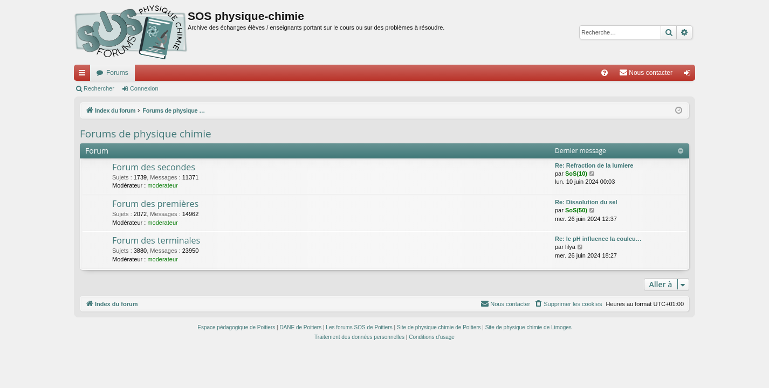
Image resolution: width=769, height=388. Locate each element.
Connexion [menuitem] (689, 75)
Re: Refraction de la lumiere (594, 165)
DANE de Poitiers (300, 327)
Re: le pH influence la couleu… (598, 238)
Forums (117, 73)
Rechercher (99, 88)
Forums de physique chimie (145, 134)
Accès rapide (84, 75)
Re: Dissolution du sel (586, 202)
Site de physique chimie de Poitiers (439, 327)
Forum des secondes (153, 167)
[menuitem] (604, 73)
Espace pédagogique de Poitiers (236, 327)
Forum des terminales (156, 240)
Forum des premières (155, 204)
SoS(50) (576, 210)
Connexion (144, 88)
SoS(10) (576, 173)
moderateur (162, 185)
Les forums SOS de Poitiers (359, 327)
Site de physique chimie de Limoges (528, 327)
